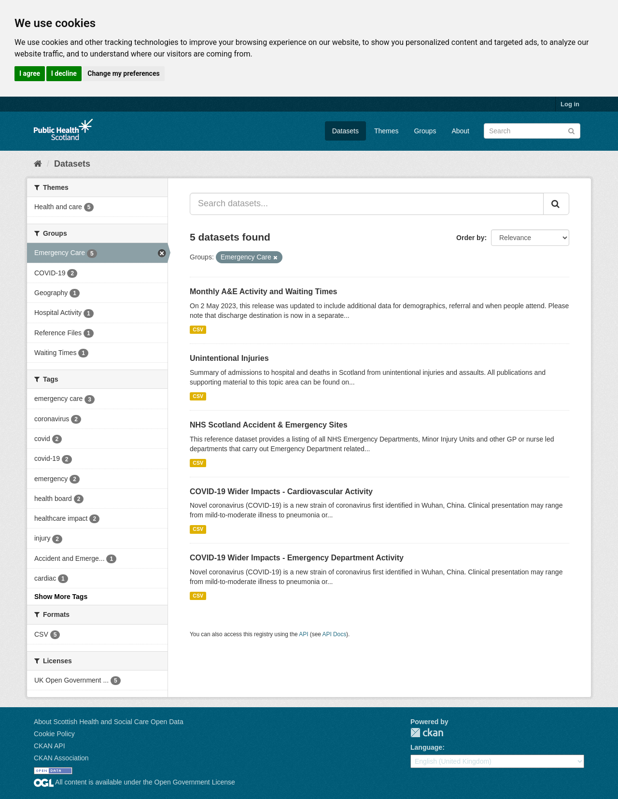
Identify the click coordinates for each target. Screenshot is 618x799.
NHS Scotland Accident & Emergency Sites (269, 425)
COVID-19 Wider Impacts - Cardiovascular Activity (281, 491)
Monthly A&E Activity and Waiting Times (263, 291)
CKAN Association (61, 758)
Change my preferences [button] (123, 73)
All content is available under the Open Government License (134, 782)
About (460, 131)
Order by (470, 238)
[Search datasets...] (367, 204)
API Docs (335, 634)
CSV (198, 329)
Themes (386, 131)
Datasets (345, 131)
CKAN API (49, 746)
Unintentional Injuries (229, 358)
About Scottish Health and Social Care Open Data (108, 722)
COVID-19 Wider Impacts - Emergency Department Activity (297, 558)
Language (426, 747)
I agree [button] (29, 73)
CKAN (426, 733)
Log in (570, 104)
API (303, 634)
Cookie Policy (54, 734)
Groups (425, 131)
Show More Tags (60, 596)
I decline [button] (64, 73)
